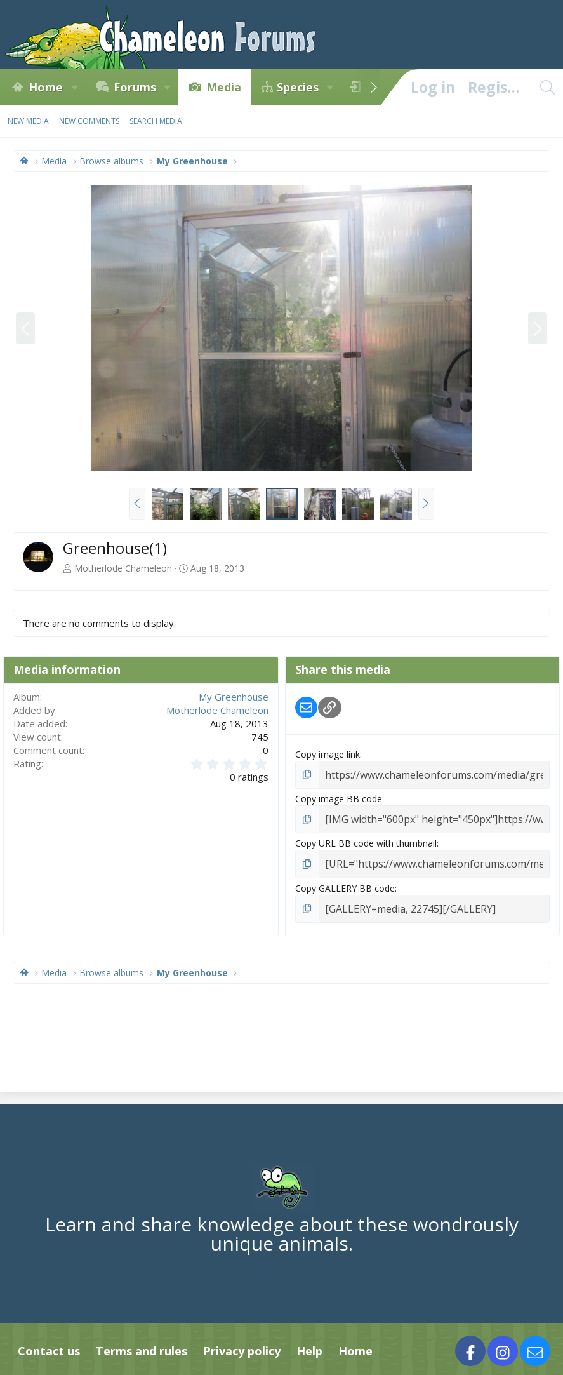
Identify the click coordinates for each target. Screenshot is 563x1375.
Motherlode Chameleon (123, 568)
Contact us (49, 1344)
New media (28, 121)
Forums (135, 87)
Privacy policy (242, 1344)
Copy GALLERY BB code (345, 882)
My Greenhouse (233, 696)
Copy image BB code (338, 797)
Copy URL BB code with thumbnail (366, 840)
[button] (74, 87)
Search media (155, 121)
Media (223, 87)
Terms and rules (141, 1344)
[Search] (547, 87)
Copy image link (327, 754)
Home (46, 87)
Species (298, 87)
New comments (89, 121)
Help (309, 1344)
